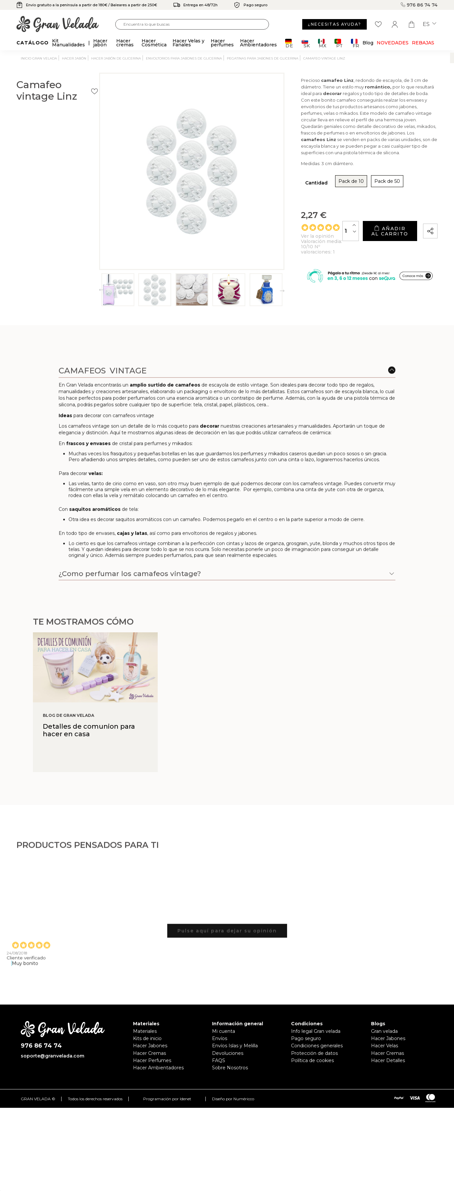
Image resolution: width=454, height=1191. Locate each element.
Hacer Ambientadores (158, 1068)
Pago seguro (306, 1038)
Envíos (219, 1038)
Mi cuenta (223, 1031)
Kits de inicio (147, 1038)
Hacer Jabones (150, 1046)
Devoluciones (227, 1053)
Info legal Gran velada (315, 1031)
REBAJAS (423, 43)
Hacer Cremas (149, 1053)
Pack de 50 (330, 179)
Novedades (393, 43)
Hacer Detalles (388, 1060)
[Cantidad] (313, 226)
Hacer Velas (384, 1046)
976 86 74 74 (419, 5)
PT (338, 43)
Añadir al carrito (371, 227)
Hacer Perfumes (152, 1060)
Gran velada (384, 1031)
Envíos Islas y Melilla (235, 1046)
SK (306, 43)
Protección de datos (314, 1053)
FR (355, 43)
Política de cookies (312, 1060)
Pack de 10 (294, 179)
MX (322, 43)
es (429, 24)
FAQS (218, 1060)
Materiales (145, 1031)
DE (289, 43)
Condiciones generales (317, 1046)
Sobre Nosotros (230, 1068)
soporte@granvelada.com (52, 1055)
